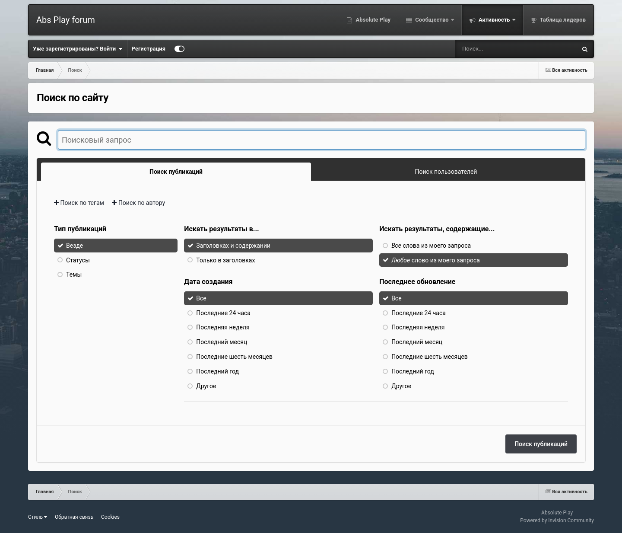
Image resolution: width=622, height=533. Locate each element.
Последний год (217, 371)
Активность (494, 19)
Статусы (78, 259)
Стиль (37, 517)
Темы (74, 274)
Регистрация (148, 48)
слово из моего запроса (435, 259)
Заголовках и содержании (233, 245)
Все (201, 298)
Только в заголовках (225, 259)
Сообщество (432, 19)
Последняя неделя (222, 327)
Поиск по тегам (79, 202)
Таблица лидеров (562, 19)
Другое (206, 385)
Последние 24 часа (223, 312)
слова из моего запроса (431, 245)
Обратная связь (74, 517)
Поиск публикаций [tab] (176, 171)
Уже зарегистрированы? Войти (78, 48)
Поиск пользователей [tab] (446, 171)
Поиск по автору (138, 202)
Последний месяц (221, 341)
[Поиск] (500, 48)
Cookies (110, 517)
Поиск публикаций (541, 443)
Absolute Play (372, 19)
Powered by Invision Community (557, 520)
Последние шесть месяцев (234, 356)
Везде (74, 245)
